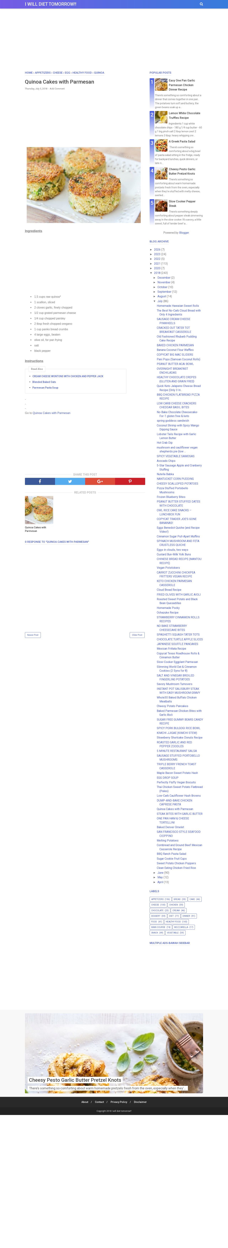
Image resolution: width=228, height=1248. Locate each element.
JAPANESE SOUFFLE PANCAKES (177, 644)
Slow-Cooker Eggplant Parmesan (177, 662)
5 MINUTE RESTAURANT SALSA (177, 751)
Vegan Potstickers (168, 567)
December (164, 277)
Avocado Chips (166, 461)
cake (192, 899)
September (164, 291)
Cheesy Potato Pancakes (172, 706)
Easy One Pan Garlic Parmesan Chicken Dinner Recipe (182, 85)
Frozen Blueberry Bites (171, 497)
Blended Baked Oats (44, 382)
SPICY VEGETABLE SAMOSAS (176, 456)
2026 (157, 249)
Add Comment (57, 88)
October (162, 287)
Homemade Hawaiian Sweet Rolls (178, 305)
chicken (173, 905)
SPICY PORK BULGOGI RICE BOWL (178, 728)
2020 (157, 268)
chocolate (157, 910)
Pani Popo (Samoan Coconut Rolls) (178, 359)
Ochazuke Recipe (167, 612)
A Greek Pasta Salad (182, 141)
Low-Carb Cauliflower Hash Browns (179, 795)
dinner (186, 916)
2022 (157, 259)
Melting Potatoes (167, 840)
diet (171, 916)
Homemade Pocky (170, 608)
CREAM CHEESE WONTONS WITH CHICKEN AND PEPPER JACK (67, 376)
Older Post (137, 635)
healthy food (173, 921)
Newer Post (32, 635)
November (164, 282)
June (160, 872)
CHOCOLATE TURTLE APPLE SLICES (180, 639)
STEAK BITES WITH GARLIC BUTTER (180, 814)
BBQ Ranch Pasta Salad (171, 854)
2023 (157, 254)
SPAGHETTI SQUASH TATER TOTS (178, 634)
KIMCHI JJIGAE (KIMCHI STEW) (177, 733)
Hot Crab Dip (165, 442)
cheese (155, 905)
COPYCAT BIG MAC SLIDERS (175, 354)
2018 (157, 273)
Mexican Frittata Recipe (171, 648)
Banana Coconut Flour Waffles (175, 350)
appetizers (157, 899)
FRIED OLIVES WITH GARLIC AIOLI (179, 594)
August (162, 296)
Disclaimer (140, 1102)
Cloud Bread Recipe (169, 589)
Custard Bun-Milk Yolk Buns (174, 554)
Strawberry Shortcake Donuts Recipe (180, 737)
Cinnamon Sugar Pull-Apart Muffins (178, 536)
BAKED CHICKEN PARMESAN (175, 345)
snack (154, 932)
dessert (155, 916)
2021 (157, 263)
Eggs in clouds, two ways (172, 549)
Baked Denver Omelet (170, 827)
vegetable (173, 932)
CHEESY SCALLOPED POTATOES (177, 483)
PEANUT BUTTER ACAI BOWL (175, 364)
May (160, 877)
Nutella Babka (165, 474)
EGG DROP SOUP (167, 777)
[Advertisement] (114, 41)
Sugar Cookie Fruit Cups (172, 858)
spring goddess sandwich (173, 420)
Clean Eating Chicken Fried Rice (176, 868)
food (154, 921)
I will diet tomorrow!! (50, 4)
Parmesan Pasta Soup (45, 387)
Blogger (184, 232)
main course (158, 927)
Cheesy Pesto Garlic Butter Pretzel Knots (75, 1080)
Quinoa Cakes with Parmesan (51, 413)
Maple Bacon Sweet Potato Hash (177, 773)
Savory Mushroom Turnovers (174, 684)
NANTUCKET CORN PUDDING (175, 478)
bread (177, 899)
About (84, 1102)
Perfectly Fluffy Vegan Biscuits (176, 782)
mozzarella (181, 927)
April (160, 882)
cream (176, 910)
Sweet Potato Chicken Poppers (176, 863)
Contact (99, 1102)
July (160, 301)
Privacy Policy (119, 1102)
